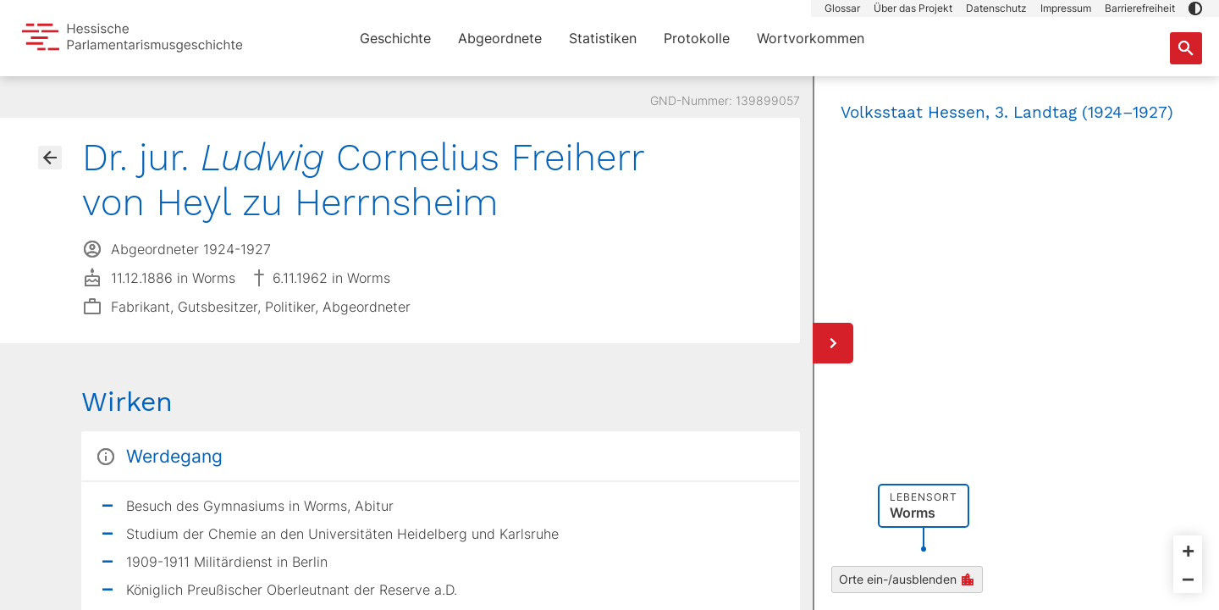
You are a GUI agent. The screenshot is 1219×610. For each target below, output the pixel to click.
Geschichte (395, 38)
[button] (1195, 8)
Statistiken (603, 38)
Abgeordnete (500, 38)
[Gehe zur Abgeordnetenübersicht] (50, 157)
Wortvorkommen (810, 38)
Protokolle (697, 38)
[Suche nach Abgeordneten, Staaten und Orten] (1186, 48)
